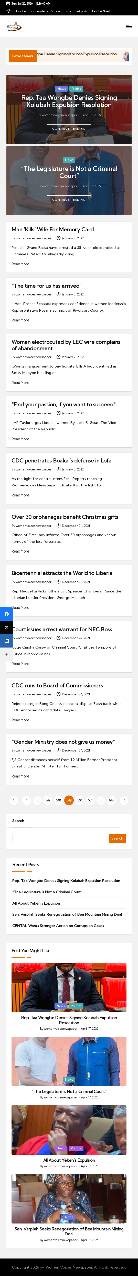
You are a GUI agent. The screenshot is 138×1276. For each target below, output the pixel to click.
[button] (69, 128)
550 (79, 800)
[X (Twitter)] (6, 627)
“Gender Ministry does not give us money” (63, 742)
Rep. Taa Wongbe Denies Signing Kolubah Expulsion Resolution (82, 54)
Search (18, 820)
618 (111, 800)
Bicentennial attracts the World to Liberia (62, 573)
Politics (76, 89)
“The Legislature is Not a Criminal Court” (69, 172)
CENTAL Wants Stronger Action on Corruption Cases (58, 925)
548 (58, 800)
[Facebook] (6, 614)
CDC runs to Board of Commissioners (57, 685)
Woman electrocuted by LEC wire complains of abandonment (66, 345)
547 (47, 800)
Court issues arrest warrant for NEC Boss (62, 629)
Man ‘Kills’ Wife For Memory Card (53, 229)
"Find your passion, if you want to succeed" (63, 404)
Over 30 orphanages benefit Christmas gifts (65, 517)
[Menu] (128, 26)
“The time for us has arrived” (47, 286)
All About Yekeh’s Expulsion (36, 903)
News (61, 89)
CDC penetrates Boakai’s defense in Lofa (61, 460)
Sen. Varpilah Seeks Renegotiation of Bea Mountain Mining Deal (67, 914)
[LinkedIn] (6, 641)
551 (90, 800)
